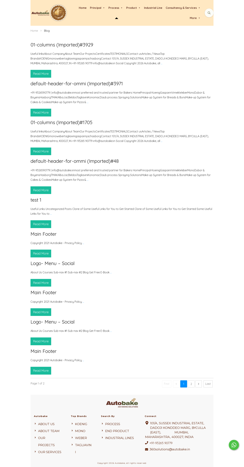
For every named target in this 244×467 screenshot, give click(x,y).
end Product (117, 430)
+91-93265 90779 (160, 442)
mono (80, 430)
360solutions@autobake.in (169, 448)
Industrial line (153, 7)
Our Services (49, 451)
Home (83, 7)
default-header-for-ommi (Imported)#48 (122, 173)
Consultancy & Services (183, 8)
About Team (48, 430)
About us (46, 423)
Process (112, 423)
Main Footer (122, 241)
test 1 (122, 210)
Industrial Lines (119, 437)
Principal (97, 8)
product (133, 8)
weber (81, 437)
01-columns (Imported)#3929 (122, 57)
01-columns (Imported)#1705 (122, 134)
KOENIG (81, 423)
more (195, 18)
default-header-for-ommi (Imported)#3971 (122, 95)
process (115, 8)
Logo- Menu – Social (122, 271)
